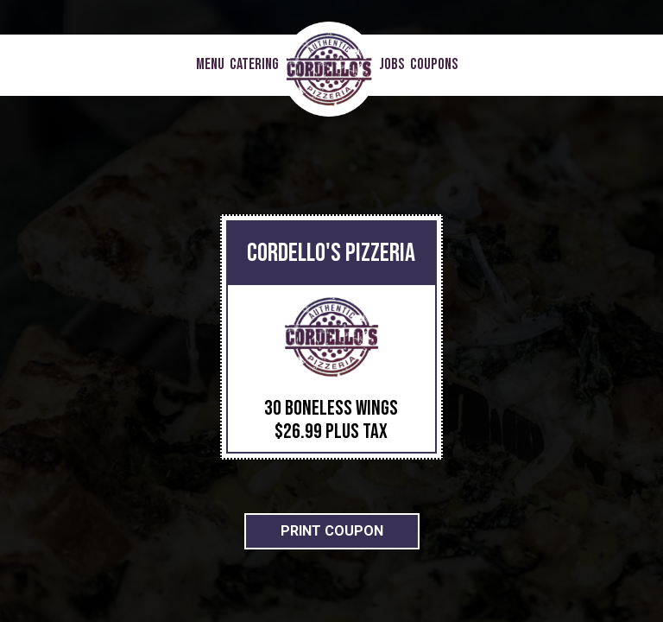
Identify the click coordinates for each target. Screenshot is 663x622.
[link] (328, 69)
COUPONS (434, 64)
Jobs (392, 64)
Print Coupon (332, 531)
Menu (210, 64)
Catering (254, 64)
